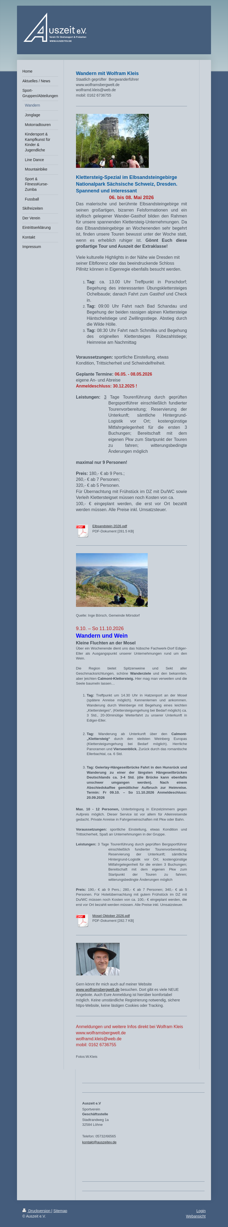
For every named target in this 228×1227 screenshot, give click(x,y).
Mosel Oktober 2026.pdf (111, 916)
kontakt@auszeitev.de (99, 1142)
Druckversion (36, 1211)
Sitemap (60, 1211)
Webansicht (196, 1216)
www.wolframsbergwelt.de (98, 989)
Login (201, 1211)
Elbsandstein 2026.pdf (109, 526)
